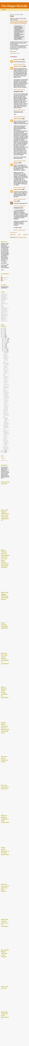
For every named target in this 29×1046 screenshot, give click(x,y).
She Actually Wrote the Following (5, 359)
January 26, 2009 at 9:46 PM (19, 89)
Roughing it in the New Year (6, 449)
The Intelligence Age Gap (6, 394)
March (4, 348)
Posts (3, 458)
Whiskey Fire (3, 264)
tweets (6, 260)
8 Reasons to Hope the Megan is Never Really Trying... (6, 419)
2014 (3, 330)
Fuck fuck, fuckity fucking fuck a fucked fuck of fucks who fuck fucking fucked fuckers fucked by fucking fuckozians (19, 22)
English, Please (6, 357)
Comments (5, 460)
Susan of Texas (18, 59)
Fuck (12, 16)
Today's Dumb (5, 437)
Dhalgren (16, 162)
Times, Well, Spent (5, 404)
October (5, 340)
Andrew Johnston (18, 66)
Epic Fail (4, 439)
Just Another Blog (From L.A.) (4, 312)
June (4, 345)
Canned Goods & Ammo (6, 442)
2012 (3, 333)
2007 (3, 452)
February (5, 349)
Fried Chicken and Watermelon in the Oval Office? (6, 401)
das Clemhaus (4, 313)
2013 (3, 332)
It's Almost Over (6, 390)
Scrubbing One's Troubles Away (6, 444)
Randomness (5, 440)
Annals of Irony (6, 413)
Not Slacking (5, 425)
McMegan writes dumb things (4, 294)
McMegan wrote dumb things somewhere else (4, 296)
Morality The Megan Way (6, 432)
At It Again (5, 354)
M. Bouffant (5, 278)
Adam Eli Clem (6, 277)
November (5, 339)
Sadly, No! (3, 300)
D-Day (2, 305)
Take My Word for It (5, 368)
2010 (3, 335)
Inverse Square (4, 309)
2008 (3, 450)
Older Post (25, 234)
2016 (3, 328)
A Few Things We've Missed (6, 364)
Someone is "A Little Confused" (5, 379)
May (4, 346)
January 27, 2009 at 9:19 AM (19, 205)
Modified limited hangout (4, 319)
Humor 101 (5, 411)
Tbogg (2, 301)
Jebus (4, 375)
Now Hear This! (6, 388)
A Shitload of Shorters (5, 356)
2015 (3, 329)
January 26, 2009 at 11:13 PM (19, 187)
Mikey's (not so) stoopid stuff (4, 316)
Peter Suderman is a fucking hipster (5, 308)
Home (19, 234)
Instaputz (14, 51)
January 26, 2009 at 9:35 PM (19, 64)
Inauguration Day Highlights (6, 387)
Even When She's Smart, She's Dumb (6, 423)
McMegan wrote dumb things (4, 299)
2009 (3, 337)
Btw (3, 416)
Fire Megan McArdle (14, 6)
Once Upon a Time (5, 436)
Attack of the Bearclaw (5, 410)
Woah (4, 389)
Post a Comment (13, 232)
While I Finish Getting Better (6, 415)
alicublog (3, 302)
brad (3, 280)
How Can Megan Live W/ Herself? (6, 371)
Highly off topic (5, 447)
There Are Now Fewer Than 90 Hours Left (6, 396)
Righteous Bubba (4, 314)
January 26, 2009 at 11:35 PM (19, 199)
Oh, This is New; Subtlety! (6, 377)
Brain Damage (5, 362)
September (5, 341)
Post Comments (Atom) (21, 237)
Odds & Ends (5, 446)
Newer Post (12, 234)
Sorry (4, 429)
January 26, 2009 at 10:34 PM (19, 160)
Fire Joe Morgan (4, 320)
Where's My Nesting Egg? (6, 392)
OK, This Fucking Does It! (6, 434)
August (4, 342)
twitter (6, 262)
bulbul (15, 201)
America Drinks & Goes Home (6, 382)
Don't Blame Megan (5, 366)
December (5, 338)
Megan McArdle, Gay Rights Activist (6, 427)
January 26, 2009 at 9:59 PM (19, 116)
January (5, 350)
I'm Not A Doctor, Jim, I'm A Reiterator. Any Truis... (6, 407)
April (4, 347)
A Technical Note (6, 430)
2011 (3, 334)
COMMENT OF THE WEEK (6, 352)
